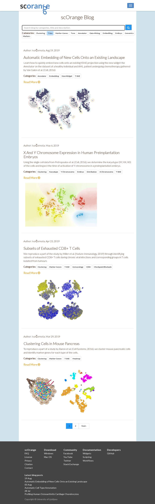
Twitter (67, 460)
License (28, 457)
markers (26, 36)
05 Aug (28, 484)
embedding (107, 33)
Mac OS (48, 457)
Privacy (28, 460)
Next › (84, 426)
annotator (82, 33)
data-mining (95, 33)
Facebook (68, 453)
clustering (40, 33)
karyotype (53, 172)
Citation (29, 464)
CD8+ (88, 267)
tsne (73, 33)
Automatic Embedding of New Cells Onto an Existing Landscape (56, 481)
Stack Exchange (71, 464)
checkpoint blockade (103, 267)
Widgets (87, 453)
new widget (67, 76)
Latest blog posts (34, 475)
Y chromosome (67, 172)
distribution (92, 172)
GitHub (110, 453)
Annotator (42, 76)
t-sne (50, 33)
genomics (129, 33)
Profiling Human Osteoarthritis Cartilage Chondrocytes (52, 494)
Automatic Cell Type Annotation (40, 487)
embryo (118, 33)
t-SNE (77, 76)
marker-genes (61, 33)
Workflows (88, 460)
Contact (29, 467)
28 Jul (27, 491)
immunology (78, 267)
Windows (48, 453)
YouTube (67, 457)
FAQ (27, 453)
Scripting (87, 457)
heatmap (76, 358)
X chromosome (106, 172)
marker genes (55, 267)
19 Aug (28, 478)
